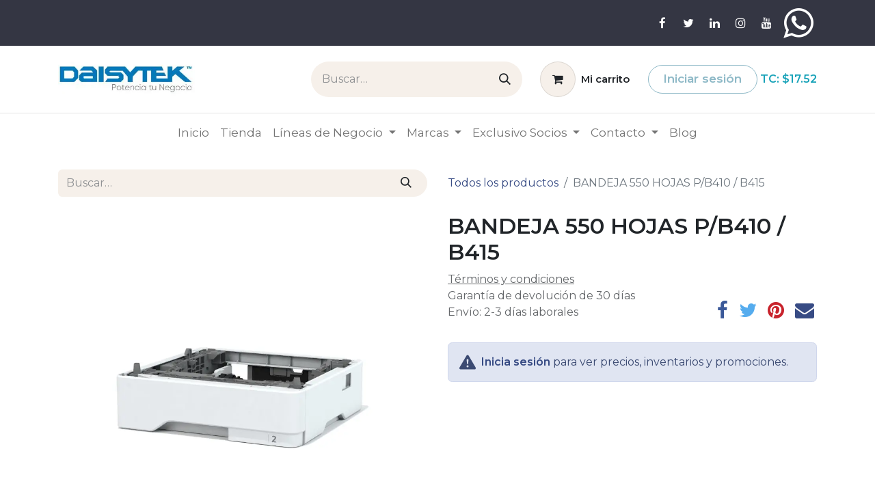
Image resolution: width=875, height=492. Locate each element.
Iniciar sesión (702, 78)
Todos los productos (503, 182)
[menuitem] (193, 133)
